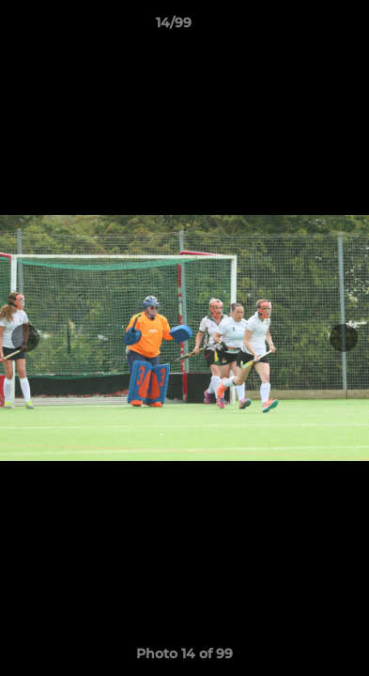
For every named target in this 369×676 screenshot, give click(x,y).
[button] (301, 27)
